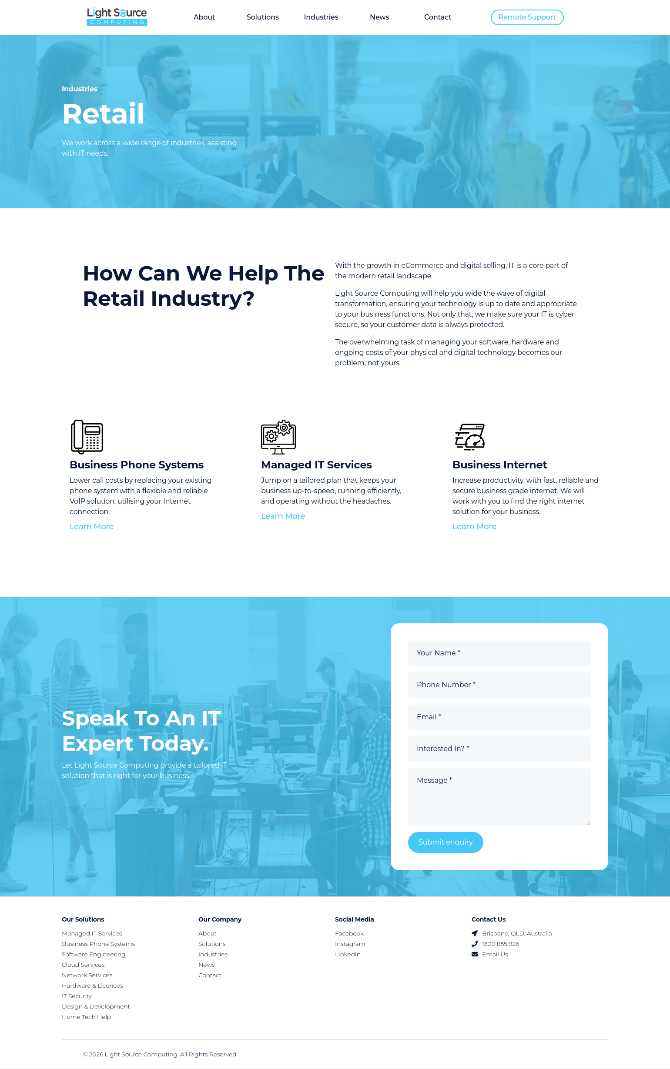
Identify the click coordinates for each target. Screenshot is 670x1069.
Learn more (92, 527)
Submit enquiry (446, 843)
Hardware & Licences (92, 986)
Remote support (527, 17)
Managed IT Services (92, 934)
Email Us (490, 955)
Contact (437, 17)
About (204, 17)
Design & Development (96, 1007)
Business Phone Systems (98, 945)
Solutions (263, 17)
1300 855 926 (495, 945)
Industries (321, 17)
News (379, 17)
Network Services (87, 976)
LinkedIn (348, 955)
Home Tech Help (86, 1018)
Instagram (350, 945)
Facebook (349, 934)
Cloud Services (83, 965)
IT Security (77, 997)
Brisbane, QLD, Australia (512, 934)
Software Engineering (94, 955)
